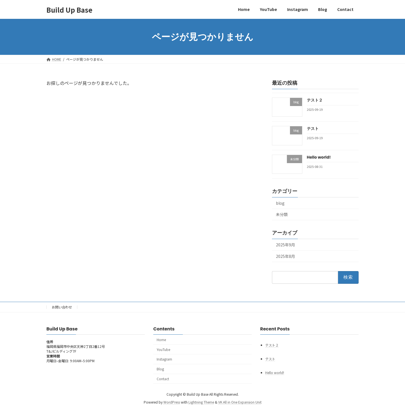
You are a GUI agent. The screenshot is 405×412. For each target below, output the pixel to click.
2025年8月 (285, 256)
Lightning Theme (201, 402)
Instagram (164, 359)
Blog (160, 369)
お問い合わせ (62, 307)
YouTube (163, 349)
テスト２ (315, 100)
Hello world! (319, 157)
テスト (313, 128)
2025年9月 (285, 244)
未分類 (282, 214)
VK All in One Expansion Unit (240, 402)
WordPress (171, 402)
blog (280, 203)
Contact (163, 378)
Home (161, 339)
